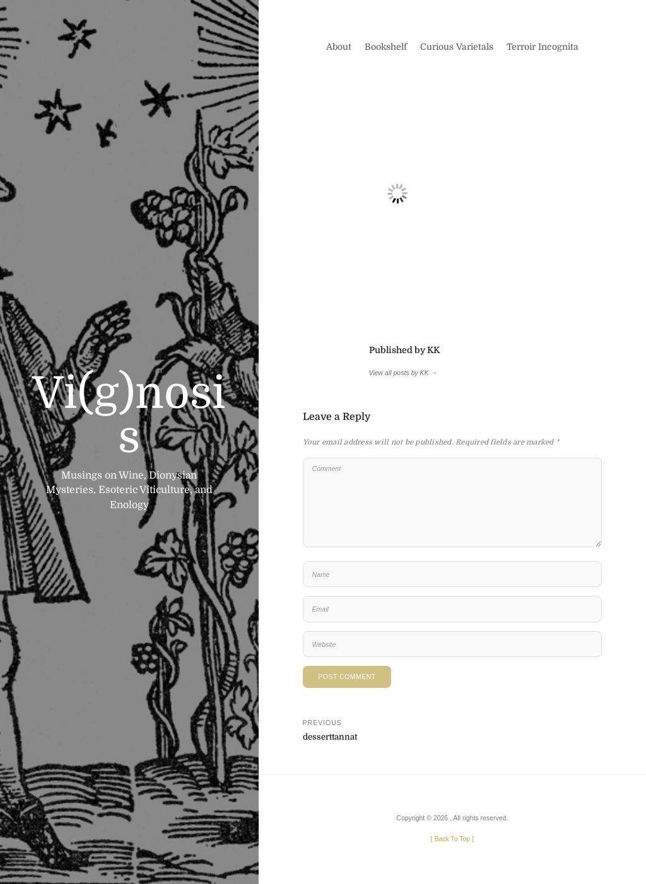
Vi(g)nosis (129, 415)
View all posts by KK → (403, 372)
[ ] (452, 838)
